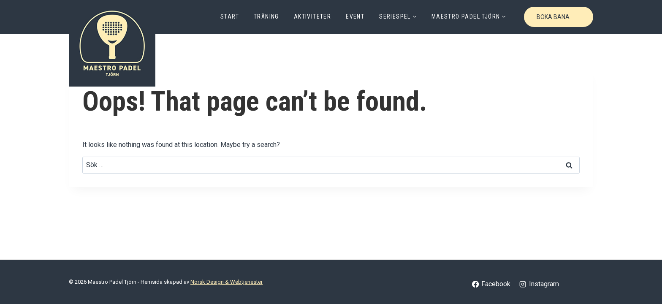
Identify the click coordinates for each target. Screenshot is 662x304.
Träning (266, 16)
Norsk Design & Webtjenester (226, 282)
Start (229, 16)
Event (355, 16)
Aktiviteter (312, 16)
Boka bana (553, 17)
